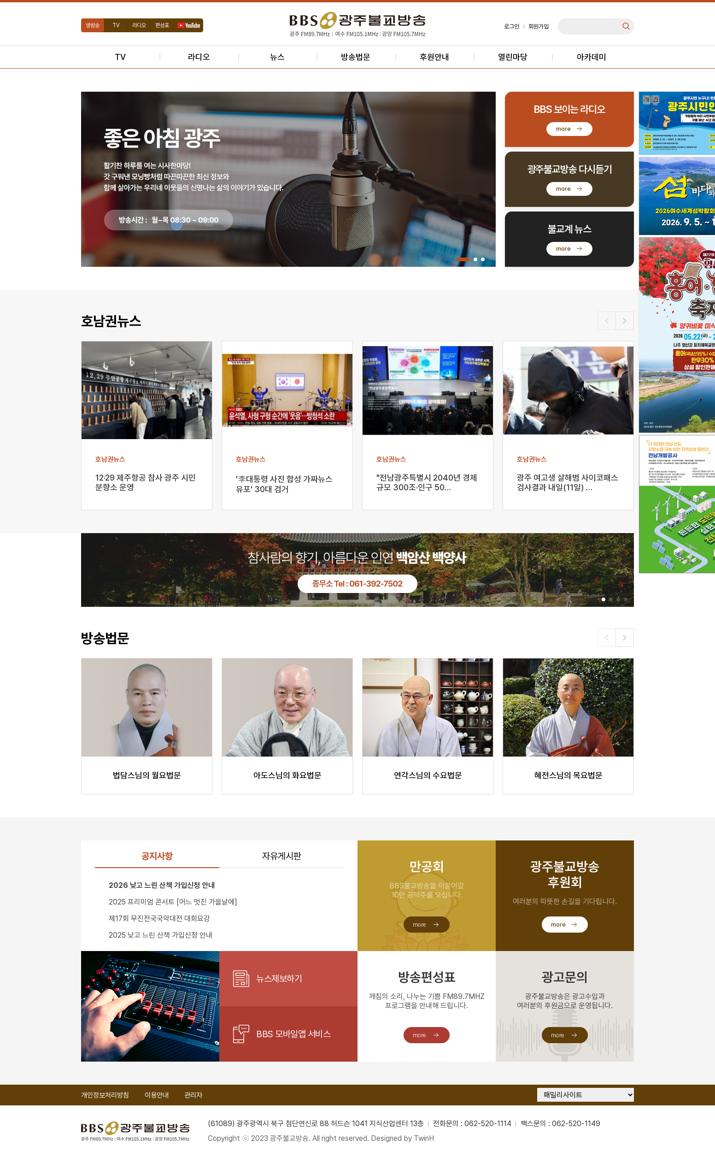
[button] (463, 259)
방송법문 (355, 57)
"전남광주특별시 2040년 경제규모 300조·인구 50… (426, 482)
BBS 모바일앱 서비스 (293, 1034)
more (563, 128)
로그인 (511, 26)
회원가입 (538, 26)
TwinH (424, 1138)
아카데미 (591, 57)
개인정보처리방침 (105, 1095)
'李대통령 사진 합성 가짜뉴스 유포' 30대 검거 (284, 483)
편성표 (162, 25)
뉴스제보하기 (279, 978)
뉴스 (277, 57)
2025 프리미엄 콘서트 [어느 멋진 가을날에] (173, 902)
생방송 (93, 25)
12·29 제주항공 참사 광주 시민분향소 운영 (145, 482)
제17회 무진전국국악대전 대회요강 (159, 918)
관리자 (193, 1095)
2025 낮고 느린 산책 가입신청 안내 (160, 935)
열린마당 (512, 57)
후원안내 (434, 57)
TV (116, 25)
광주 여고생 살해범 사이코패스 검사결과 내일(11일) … (567, 482)
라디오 (139, 25)
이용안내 (157, 1095)
